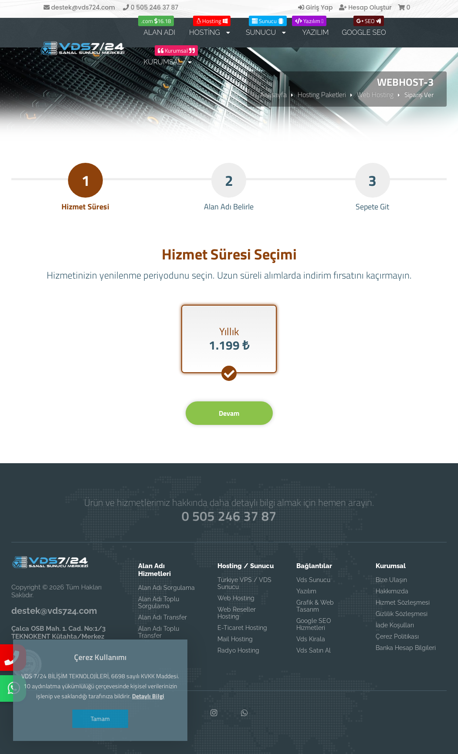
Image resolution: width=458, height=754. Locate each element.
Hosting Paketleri (322, 94)
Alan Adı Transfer (162, 617)
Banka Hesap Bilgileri (406, 647)
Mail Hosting (235, 639)
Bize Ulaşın (391, 579)
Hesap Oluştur (365, 7)
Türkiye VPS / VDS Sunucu (244, 583)
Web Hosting (375, 94)
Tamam (100, 718)
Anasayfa (273, 94)
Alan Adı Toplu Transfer (158, 632)
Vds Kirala (310, 639)
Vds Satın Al (313, 650)
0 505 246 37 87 (150, 7)
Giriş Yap (315, 7)
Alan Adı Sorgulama (166, 587)
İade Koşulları (395, 625)
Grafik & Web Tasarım (315, 606)
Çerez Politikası (397, 636)
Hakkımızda (392, 591)
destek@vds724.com (79, 7)
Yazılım (306, 591)
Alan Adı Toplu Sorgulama (158, 602)
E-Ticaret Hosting (242, 627)
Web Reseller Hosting (236, 613)
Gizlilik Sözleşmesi (401, 613)
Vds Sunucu (313, 579)
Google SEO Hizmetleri (313, 624)
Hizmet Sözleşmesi (403, 602)
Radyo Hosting (238, 650)
